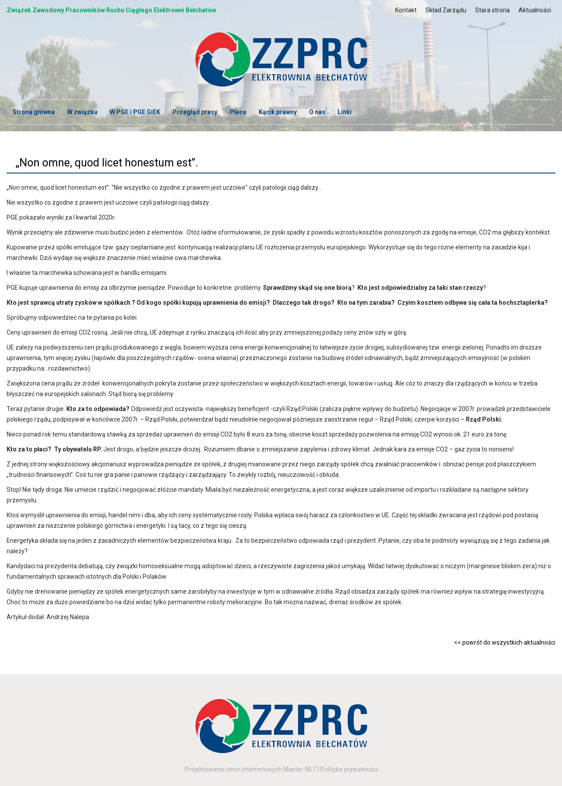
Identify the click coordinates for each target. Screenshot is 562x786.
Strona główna (34, 111)
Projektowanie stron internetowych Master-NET (251, 769)
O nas (317, 111)
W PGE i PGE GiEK (135, 111)
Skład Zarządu (445, 10)
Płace (238, 111)
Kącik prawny (278, 111)
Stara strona (492, 10)
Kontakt (406, 10)
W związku (82, 111)
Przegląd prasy (195, 111)
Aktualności (535, 10)
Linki (345, 111)
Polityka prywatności (349, 769)
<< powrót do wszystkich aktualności (504, 642)
